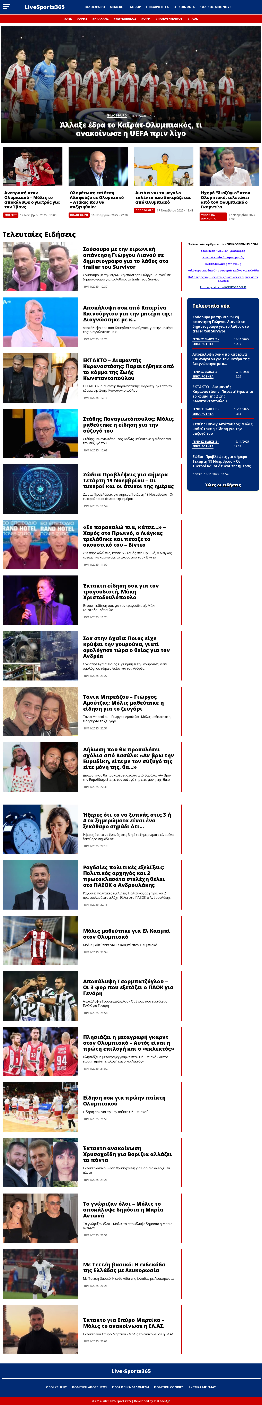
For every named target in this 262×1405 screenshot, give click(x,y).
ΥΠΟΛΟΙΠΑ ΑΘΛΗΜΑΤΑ (208, 216)
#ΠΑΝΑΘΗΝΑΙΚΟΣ (168, 18)
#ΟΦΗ (145, 18)
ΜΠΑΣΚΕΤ (117, 7)
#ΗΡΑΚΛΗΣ (100, 18)
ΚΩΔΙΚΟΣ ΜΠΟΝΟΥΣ (216, 7)
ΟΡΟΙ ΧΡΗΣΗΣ (56, 1387)
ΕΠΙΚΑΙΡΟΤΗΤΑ (157, 7)
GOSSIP (135, 7)
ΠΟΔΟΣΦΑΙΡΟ (94, 7)
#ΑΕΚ (68, 18)
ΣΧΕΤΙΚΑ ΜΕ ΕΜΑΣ (202, 1387)
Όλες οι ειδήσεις (223, 485)
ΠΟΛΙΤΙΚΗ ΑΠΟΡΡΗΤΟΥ (89, 1387)
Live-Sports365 (131, 1371)
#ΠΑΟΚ (192, 18)
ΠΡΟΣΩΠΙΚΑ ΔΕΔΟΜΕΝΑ (130, 1387)
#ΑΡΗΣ (82, 18)
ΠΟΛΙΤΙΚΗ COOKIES (169, 1387)
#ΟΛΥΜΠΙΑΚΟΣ (125, 18)
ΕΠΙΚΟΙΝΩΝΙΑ (184, 7)
